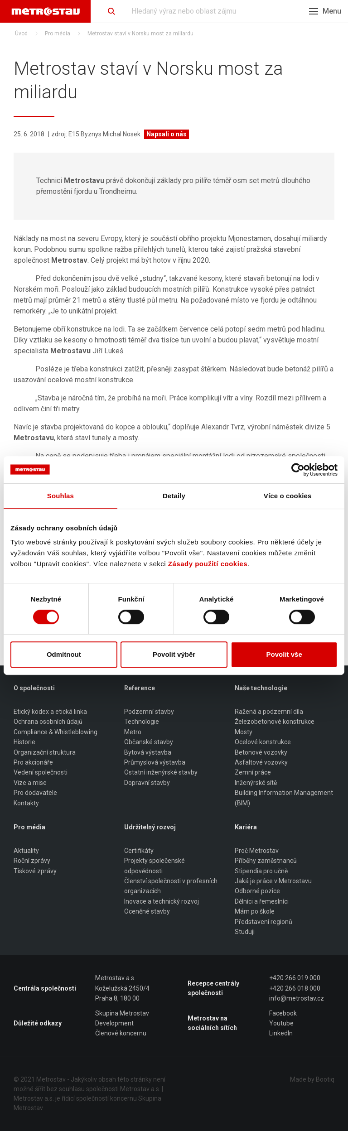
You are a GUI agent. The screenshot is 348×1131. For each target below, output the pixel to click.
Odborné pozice (257, 891)
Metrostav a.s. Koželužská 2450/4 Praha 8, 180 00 (122, 988)
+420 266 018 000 (294, 988)
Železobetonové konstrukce (274, 722)
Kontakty (26, 803)
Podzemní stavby (149, 711)
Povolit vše (284, 654)
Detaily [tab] (174, 496)
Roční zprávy (32, 861)
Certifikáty (139, 850)
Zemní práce (253, 772)
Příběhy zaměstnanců (266, 861)
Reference (139, 688)
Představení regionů (263, 921)
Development (114, 1023)
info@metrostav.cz (296, 998)
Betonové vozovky (261, 752)
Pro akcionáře (33, 762)
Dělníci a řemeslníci (262, 901)
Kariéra (246, 827)
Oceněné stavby (147, 911)
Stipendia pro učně (261, 871)
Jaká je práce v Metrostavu (273, 881)
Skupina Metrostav (122, 1013)
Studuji (245, 931)
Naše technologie (261, 688)
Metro (132, 732)
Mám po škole (255, 911)
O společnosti (34, 688)
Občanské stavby (148, 742)
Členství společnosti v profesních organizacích (171, 886)
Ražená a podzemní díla (269, 711)
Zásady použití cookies (207, 564)
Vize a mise (30, 782)
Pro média (57, 33)
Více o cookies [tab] (288, 496)
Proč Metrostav (257, 850)
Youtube (281, 1023)
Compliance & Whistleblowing (55, 732)
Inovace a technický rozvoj (161, 901)
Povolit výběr (174, 654)
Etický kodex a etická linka (50, 711)
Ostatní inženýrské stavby (161, 772)
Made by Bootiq (312, 1079)
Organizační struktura (45, 752)
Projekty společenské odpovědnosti (154, 866)
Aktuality (26, 850)
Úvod (21, 33)
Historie (24, 742)
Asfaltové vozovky (261, 762)
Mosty (243, 732)
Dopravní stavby (147, 782)
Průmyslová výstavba (154, 762)
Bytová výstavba (147, 752)
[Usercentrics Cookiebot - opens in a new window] (298, 469)
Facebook (283, 1013)
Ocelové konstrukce (263, 742)
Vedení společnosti (41, 772)
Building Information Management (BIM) (284, 797)
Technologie (141, 722)
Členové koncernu (120, 1033)
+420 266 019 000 (294, 978)
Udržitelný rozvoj (150, 827)
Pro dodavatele (35, 792)
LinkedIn (281, 1033)
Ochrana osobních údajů (48, 722)
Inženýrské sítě (256, 782)
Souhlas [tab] (60, 496)
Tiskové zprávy (35, 871)
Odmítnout (64, 654)
